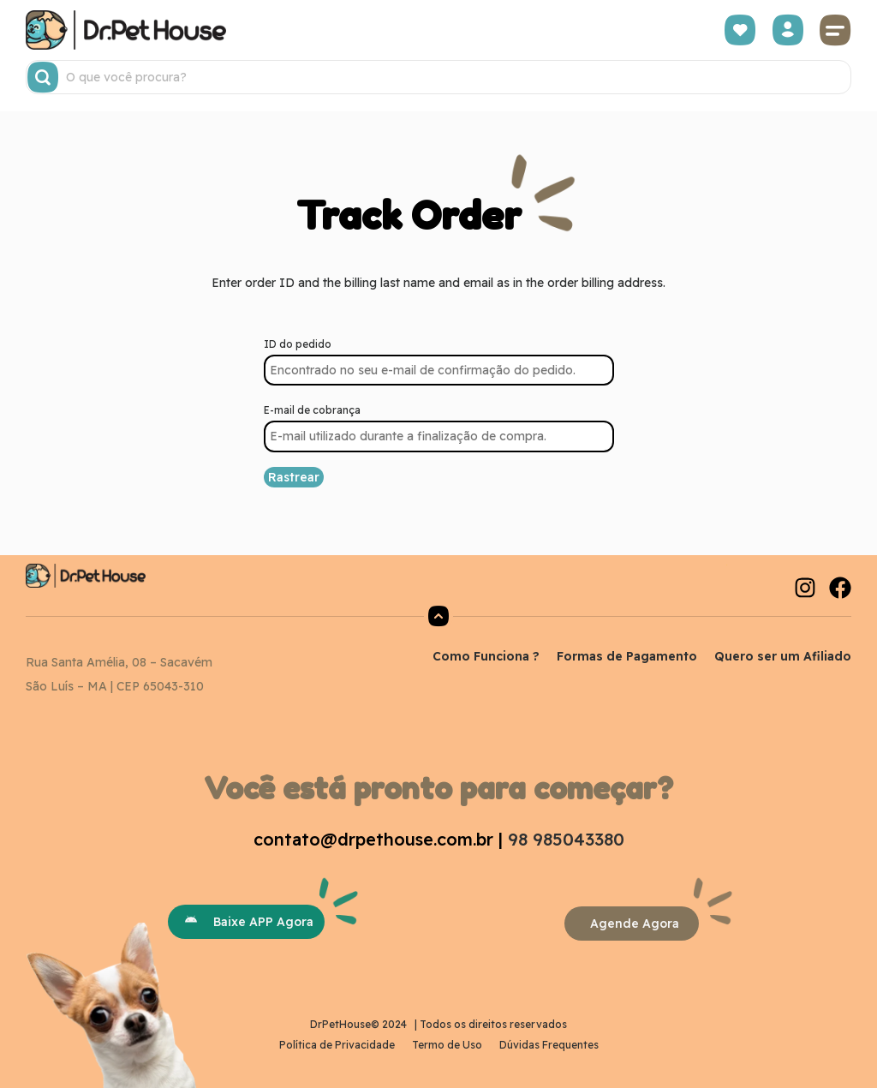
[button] (835, 30)
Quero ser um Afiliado (782, 656)
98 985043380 (566, 839)
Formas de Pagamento (627, 656)
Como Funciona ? (486, 656)
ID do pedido (297, 344)
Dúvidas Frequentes (549, 1044)
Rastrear (293, 477)
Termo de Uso (447, 1044)
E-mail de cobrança (312, 410)
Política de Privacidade (337, 1044)
